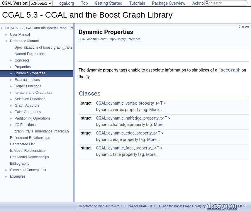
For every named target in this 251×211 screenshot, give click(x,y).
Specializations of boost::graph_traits (43, 47)
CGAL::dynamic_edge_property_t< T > (129, 132)
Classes (244, 26)
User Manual (20, 35)
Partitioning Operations (32, 118)
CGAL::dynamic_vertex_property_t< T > (131, 103)
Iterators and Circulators (33, 93)
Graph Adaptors (27, 105)
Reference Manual (24, 41)
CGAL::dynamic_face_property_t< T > (129, 147)
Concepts (22, 60)
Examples (18, 176)
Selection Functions (30, 99)
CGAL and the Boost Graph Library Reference (110, 39)
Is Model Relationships (27, 151)
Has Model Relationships (29, 157)
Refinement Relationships (30, 138)
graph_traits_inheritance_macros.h (42, 131)
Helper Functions (28, 86)
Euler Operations (28, 112)
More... (155, 109)
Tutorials (137, 3)
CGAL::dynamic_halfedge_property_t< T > (133, 117)
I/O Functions (25, 125)
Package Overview (168, 3)
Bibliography (19, 163)
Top (84, 3)
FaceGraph (229, 70)
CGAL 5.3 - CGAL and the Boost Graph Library (41, 28)
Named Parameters (30, 54)
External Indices (27, 80)
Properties (23, 67)
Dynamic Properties (30, 73)
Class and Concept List (28, 170)
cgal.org (66, 3)
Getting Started (108, 3)
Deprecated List (22, 144)
